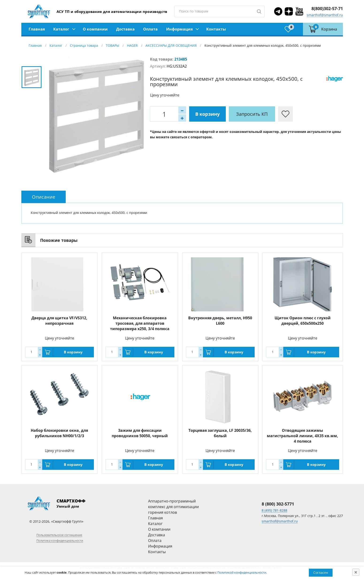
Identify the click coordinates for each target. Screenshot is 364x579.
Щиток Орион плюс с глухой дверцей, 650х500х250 (303, 320)
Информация (179, 29)
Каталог (61, 29)
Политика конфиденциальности (59, 540)
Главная (37, 29)
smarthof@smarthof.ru (325, 15)
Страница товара (84, 45)
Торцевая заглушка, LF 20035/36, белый (220, 433)
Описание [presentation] (43, 197)
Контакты (216, 29)
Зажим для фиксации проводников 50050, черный (140, 433)
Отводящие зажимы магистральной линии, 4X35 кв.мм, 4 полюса (302, 436)
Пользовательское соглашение (59, 535)
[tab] (43, 197)
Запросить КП (252, 114)
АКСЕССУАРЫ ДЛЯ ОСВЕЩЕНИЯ (171, 45)
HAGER (132, 45)
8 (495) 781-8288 (274, 510)
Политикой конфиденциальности (241, 572)
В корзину (207, 114)
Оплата (150, 29)
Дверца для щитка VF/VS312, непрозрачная (59, 320)
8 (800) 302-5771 (278, 504)
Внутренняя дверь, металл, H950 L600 (220, 320)
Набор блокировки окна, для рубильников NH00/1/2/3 (59, 433)
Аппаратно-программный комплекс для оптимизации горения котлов (173, 506)
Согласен (320, 572)
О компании (95, 29)
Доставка (125, 29)
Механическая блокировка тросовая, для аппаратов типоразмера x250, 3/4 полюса (139, 323)
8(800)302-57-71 (327, 8)
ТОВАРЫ (112, 45)
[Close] (355, 572)
